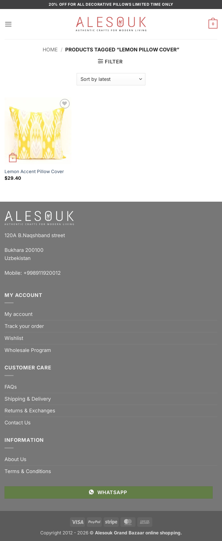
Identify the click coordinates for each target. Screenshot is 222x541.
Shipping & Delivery (28, 399)
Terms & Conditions (28, 471)
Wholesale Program (28, 350)
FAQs (11, 387)
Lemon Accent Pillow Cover (34, 171)
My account (18, 314)
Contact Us (18, 423)
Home (50, 50)
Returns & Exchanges (30, 411)
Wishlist (14, 338)
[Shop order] (111, 79)
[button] (8, 24)
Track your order (24, 326)
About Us (15, 459)
